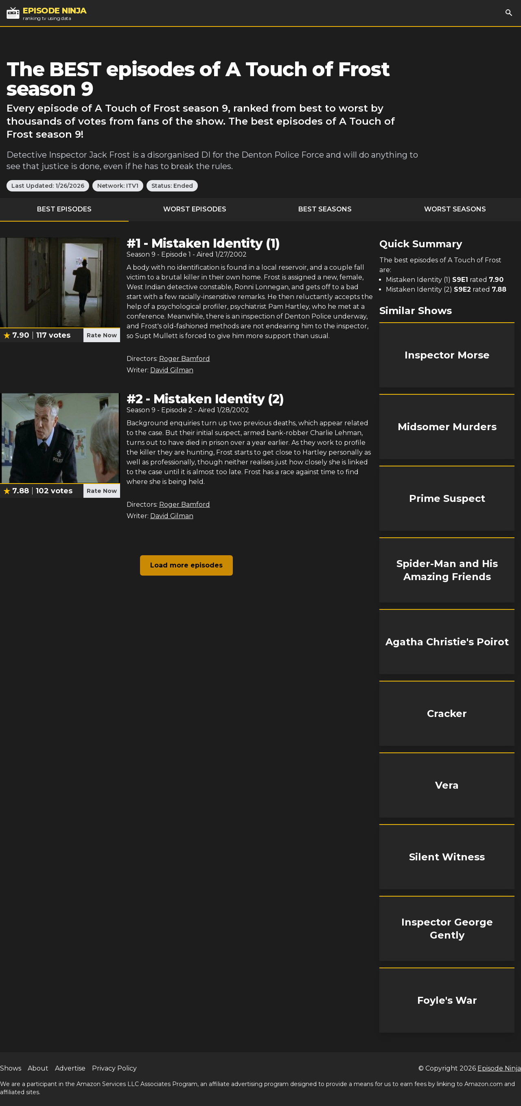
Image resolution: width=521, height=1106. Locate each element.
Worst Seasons (455, 209)
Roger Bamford (184, 359)
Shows (10, 1068)
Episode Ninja (499, 1068)
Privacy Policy (114, 1068)
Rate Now (102, 335)
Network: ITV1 (117, 185)
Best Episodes (64, 209)
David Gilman (171, 370)
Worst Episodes (194, 209)
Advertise (70, 1068)
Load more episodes (186, 565)
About (38, 1068)
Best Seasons (325, 209)
